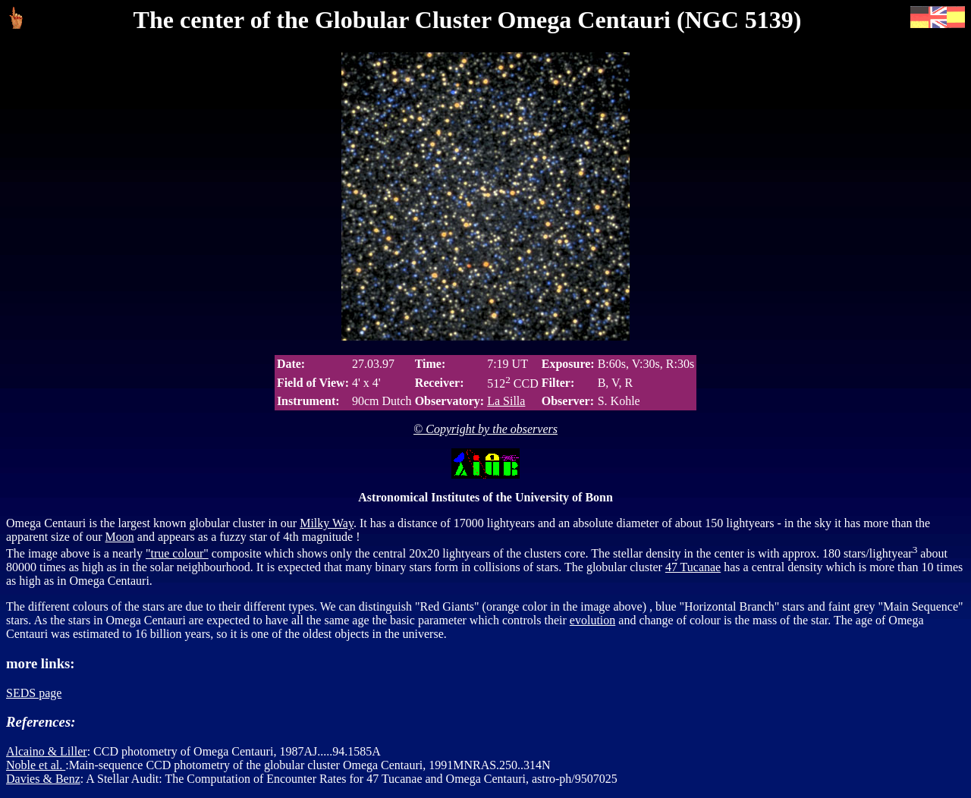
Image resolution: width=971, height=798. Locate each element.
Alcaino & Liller (46, 751)
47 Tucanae (693, 567)
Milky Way (327, 523)
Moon (119, 536)
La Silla (506, 400)
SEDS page (33, 692)
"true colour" (177, 553)
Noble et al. (35, 765)
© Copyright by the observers (485, 429)
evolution (592, 620)
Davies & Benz (43, 778)
